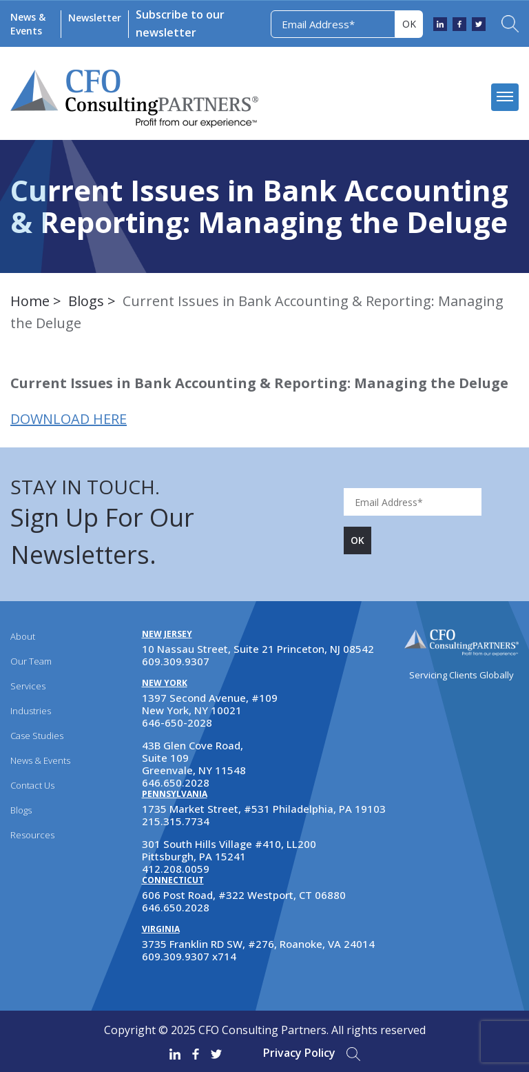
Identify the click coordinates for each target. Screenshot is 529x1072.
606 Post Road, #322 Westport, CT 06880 (244, 895)
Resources (32, 835)
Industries (30, 711)
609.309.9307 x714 (189, 956)
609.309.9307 (175, 661)
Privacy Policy (299, 1053)
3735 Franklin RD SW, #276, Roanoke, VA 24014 (258, 944)
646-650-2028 (177, 722)
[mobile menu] (505, 97)
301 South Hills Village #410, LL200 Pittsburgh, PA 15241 (229, 850)
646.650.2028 (175, 782)
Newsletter (94, 17)
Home (30, 301)
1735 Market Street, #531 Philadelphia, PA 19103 (264, 808)
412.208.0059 (175, 868)
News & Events (27, 23)
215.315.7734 (175, 821)
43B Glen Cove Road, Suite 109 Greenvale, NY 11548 (194, 757)
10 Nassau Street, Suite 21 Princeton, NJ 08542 (258, 649)
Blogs (86, 301)
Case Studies (36, 735)
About (22, 636)
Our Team (31, 661)
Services (27, 686)
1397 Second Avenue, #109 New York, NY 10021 (210, 703)
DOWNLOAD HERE (68, 418)
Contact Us (32, 785)
